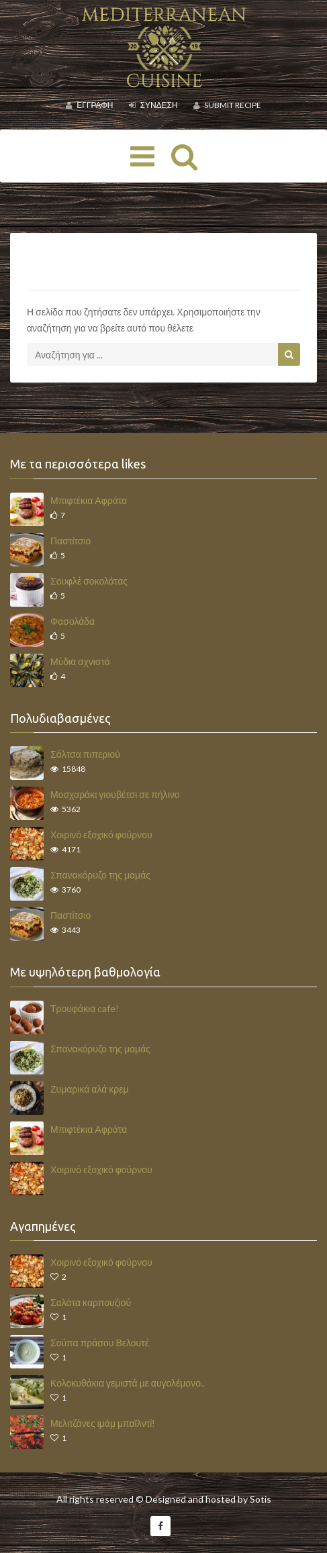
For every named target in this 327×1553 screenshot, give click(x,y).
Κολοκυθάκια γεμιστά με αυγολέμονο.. (127, 1383)
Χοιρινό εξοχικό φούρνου (101, 834)
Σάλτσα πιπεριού (85, 754)
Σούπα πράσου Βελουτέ (99, 1342)
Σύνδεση (153, 105)
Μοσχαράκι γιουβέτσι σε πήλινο (114, 794)
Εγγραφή (89, 105)
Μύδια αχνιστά (80, 661)
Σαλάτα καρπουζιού (90, 1302)
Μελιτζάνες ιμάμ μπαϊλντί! (102, 1423)
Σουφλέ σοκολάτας (89, 581)
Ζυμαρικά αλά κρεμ (89, 1089)
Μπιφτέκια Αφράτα (88, 500)
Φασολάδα (72, 621)
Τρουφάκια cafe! (84, 1008)
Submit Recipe (227, 105)
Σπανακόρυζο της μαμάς (100, 875)
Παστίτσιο (70, 540)
